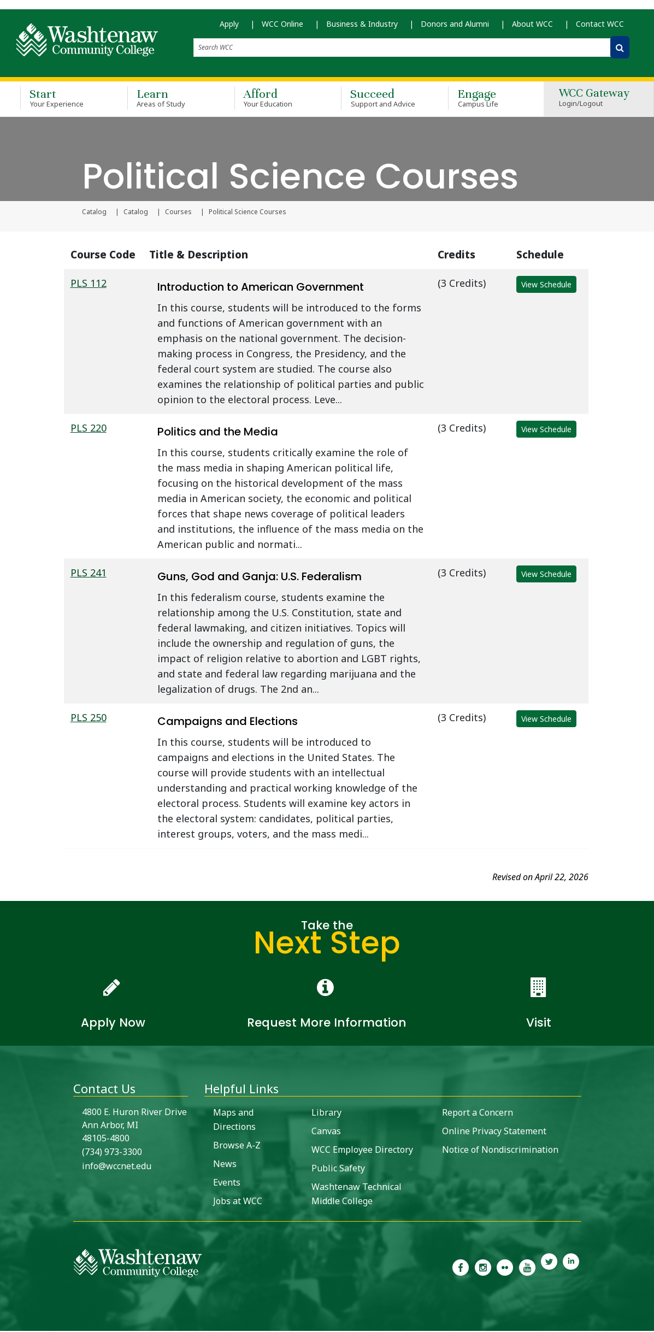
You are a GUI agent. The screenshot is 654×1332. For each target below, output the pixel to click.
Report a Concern (477, 1113)
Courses (178, 213)
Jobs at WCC (237, 1202)
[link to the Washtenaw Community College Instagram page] (483, 1267)
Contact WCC (600, 27)
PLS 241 (88, 573)
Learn (165, 99)
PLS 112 (88, 284)
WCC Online (282, 27)
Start (58, 99)
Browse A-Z (237, 1146)
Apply (229, 27)
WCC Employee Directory (362, 1151)
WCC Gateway (594, 100)
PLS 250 (88, 718)
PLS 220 (88, 428)
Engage (485, 99)
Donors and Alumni (455, 27)
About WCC (532, 27)
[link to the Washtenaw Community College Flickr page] (505, 1267)
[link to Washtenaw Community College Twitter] (549, 1267)
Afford (272, 99)
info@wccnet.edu (116, 1167)
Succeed (378, 99)
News (225, 1165)
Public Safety (338, 1169)
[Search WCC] (619, 51)
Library (326, 1113)
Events (226, 1183)
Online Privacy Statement (494, 1132)
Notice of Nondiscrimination (500, 1151)
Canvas (326, 1132)
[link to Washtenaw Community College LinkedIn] (571, 1267)
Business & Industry (362, 27)
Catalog (94, 213)
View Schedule (546, 285)
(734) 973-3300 (112, 1153)
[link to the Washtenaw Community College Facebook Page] (460, 1267)
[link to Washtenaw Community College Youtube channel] (527, 1267)
